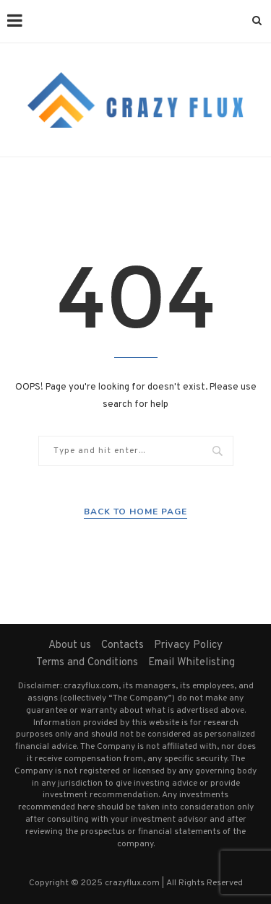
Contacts (122, 645)
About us (69, 645)
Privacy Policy (188, 645)
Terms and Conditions (87, 663)
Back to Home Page (135, 511)
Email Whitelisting (191, 663)
